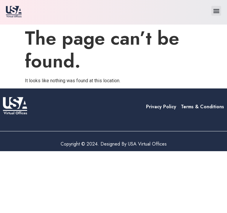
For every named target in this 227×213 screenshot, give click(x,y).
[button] (216, 11)
